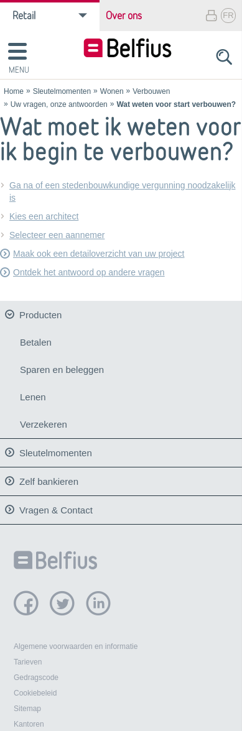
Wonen (112, 91)
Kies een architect (43, 216)
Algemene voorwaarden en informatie (75, 643)
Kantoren (29, 721)
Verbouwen (151, 91)
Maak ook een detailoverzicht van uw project (98, 254)
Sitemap (27, 705)
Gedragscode (36, 674)
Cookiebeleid (35, 690)
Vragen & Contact (56, 506)
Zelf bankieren (48, 477)
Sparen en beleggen (62, 369)
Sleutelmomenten (62, 91)
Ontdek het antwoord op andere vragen (89, 272)
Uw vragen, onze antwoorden (59, 104)
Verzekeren (43, 424)
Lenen (33, 397)
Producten (40, 315)
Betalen (36, 342)
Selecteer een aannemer (57, 235)
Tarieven (28, 659)
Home (14, 91)
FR (228, 15)
